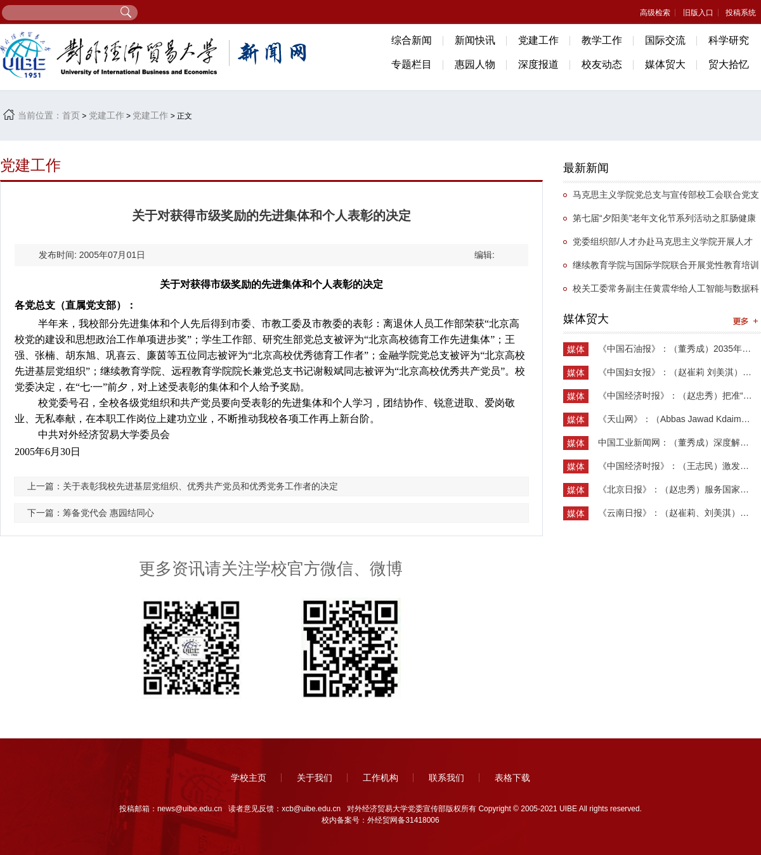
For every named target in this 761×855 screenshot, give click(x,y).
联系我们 (446, 777)
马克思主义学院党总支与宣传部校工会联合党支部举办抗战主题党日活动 (661, 198)
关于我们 (314, 777)
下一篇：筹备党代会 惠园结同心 (90, 513)
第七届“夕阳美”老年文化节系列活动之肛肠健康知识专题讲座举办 (659, 221)
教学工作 (602, 40)
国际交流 (665, 40)
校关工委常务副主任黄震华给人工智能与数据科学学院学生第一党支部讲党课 (661, 291)
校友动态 (602, 64)
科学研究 (728, 40)
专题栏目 (411, 64)
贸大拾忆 (728, 64)
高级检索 (655, 12)
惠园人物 (475, 64)
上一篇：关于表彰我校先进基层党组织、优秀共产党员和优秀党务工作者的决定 (182, 486)
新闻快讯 (475, 40)
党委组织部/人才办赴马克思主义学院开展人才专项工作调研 (658, 245)
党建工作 (538, 40)
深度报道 (538, 64)
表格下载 (512, 777)
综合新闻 (411, 40)
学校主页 (248, 777)
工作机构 (380, 777)
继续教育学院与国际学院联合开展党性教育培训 (666, 265)
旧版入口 (698, 12)
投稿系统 (740, 12)
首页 (71, 115)
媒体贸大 (665, 64)
